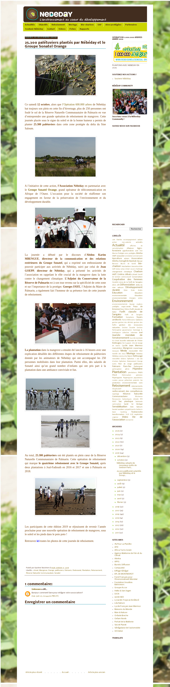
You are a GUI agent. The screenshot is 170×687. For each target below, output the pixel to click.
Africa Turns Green (123, 550)
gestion (115, 322)
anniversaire (137, 256)
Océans (123, 359)
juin (119, 491)
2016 (117, 514)
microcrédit (133, 351)
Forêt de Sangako (133, 315)
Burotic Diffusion (122, 565)
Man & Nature (120, 613)
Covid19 (115, 282)
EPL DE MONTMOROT (124, 574)
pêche (127, 369)
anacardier (121, 256)
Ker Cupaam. (127, 343)
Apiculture (117, 258)
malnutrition (117, 348)
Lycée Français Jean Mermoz (127, 606)
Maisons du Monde (123, 609)
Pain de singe (125, 364)
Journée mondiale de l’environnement (127, 336)
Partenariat (77, 570)
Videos (62, 29)
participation (117, 369)
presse (121, 380)
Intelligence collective (120, 333)
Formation (117, 317)
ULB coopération (136, 414)
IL (141, 330)
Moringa (73, 25)
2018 (117, 507)
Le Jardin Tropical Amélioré (126, 600)
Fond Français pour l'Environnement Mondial (125, 578)
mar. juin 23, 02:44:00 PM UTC (45, 596)
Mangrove (43, 570)
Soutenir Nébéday (34, 29)
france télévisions (128, 320)
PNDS (140, 372)
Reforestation (137, 389)
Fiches (72, 29)
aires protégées (130, 253)
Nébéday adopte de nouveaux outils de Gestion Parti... (127, 465)
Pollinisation (126, 375)
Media (124, 351)
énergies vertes (136, 298)
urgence (115, 417)
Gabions (139, 320)
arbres (126, 258)
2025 (117, 431)
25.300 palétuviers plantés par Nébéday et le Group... (129, 473)
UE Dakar (118, 631)
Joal (140, 333)
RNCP (114, 401)
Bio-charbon (87, 25)
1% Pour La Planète (122, 544)
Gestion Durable (128, 328)
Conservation (137, 277)
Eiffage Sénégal (121, 571)
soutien (121, 409)
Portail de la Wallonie (123, 622)
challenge (138, 269)
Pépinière (137, 369)
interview (134, 333)
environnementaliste (119, 304)
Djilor (126, 290)
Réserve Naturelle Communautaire (40, 573)
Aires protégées (113, 25)
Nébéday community (119, 356)
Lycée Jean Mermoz (132, 346)
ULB (127, 414)
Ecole (133, 290)
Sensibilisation (119, 407)
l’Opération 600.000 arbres (77, 104)
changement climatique (122, 272)
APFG (116, 562)
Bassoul (115, 264)
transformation (118, 414)
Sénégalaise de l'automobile (127, 628)
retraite (136, 399)
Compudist (119, 568)
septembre (122, 480)
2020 (117, 449)
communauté (126, 277)
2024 (117, 435)
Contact (51, 29)
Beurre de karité (128, 264)
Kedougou (117, 343)
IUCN (116, 594)
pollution (139, 375)
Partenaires (131, 25)
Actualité (118, 245)
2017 (117, 511)
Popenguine (117, 378)
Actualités (30, 25)
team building (119, 412)
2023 (117, 438)
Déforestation (127, 285)
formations (130, 317)
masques (115, 351)
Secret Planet (120, 625)
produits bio (137, 380)
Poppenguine (128, 378)
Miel (140, 351)
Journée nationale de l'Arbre (131, 341)
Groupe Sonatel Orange (42, 189)
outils (114, 364)
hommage (136, 330)
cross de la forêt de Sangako (130, 282)
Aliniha (139, 253)
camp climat (125, 269)
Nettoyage (137, 356)
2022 (117, 442)
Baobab (133, 261)
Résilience (138, 396)
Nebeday (139, 354)
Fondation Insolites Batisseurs (123, 583)
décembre (122, 456)
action (140, 240)
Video (125, 417)
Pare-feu (127, 366)
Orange (51, 570)
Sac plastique (126, 401)
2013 (117, 525)
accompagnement (129, 240)
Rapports (84, 29)
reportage (115, 394)
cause (132, 269)
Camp (118, 269)
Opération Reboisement (127, 361)
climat (35, 570)
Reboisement (58, 25)
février (120, 502)
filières (127, 309)
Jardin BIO (119, 597)
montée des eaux (119, 354)
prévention (128, 380)
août (119, 484)
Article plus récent (34, 672)
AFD (116, 547)
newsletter (116, 359)
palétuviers (59, 570)
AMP (114, 256)
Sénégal (139, 404)
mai (119, 495)
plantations (132, 372)
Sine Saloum (136, 407)
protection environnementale (124, 383)
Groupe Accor (120, 588)
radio (140, 383)
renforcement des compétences (127, 391)
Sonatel (57, 573)
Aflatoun (130, 248)
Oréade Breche (121, 616)
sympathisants (130, 409)
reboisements (136, 386)
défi (118, 285)
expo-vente (126, 307)
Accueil (65, 672)
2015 (117, 518)
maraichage (137, 348)
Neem (130, 356)
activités (139, 242)
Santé (126, 404)
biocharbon (126, 266)
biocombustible (136, 266)
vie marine (129, 420)
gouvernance (127, 330)
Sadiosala (139, 401)
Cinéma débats (124, 274)
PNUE (114, 375)
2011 (117, 533)
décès (114, 285)
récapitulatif (116, 389)
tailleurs (139, 409)
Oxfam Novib (120, 619)
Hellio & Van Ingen (122, 591)
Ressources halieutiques (122, 399)
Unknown (36, 589)
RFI (141, 399)
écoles (140, 290)
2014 (117, 522)
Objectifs (43, 25)
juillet (120, 487)
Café (113, 269)
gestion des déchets (125, 322)
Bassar (139, 261)
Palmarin (68, 570)
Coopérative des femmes (127, 279)
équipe (132, 304)
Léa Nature (119, 603)
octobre (121, 460)
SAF (99, 25)
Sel (132, 404)
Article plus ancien (96, 672)
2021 (117, 446)
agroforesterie (128, 251)
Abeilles (119, 240)
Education (117, 293)
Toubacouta (136, 412)
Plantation (86, 570)
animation (129, 256)
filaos (122, 309)
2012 (117, 529)
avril (119, 499)
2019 (113, 240)
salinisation (116, 404)
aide (136, 251)
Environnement (122, 301)
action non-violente (121, 242)
